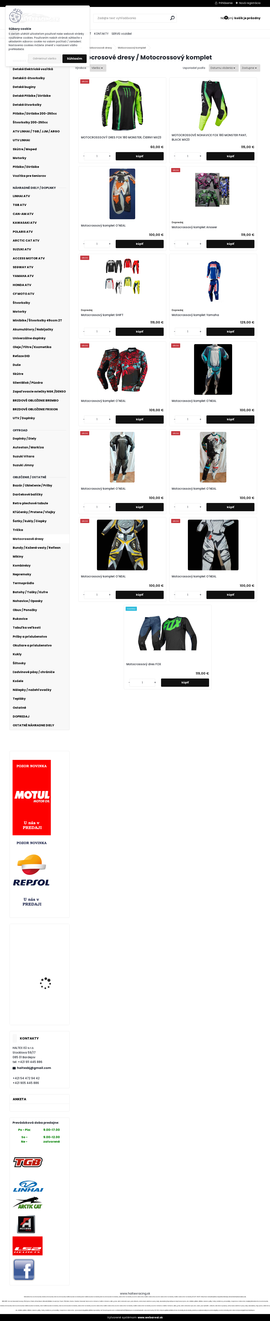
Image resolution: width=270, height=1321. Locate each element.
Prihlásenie (226, 3)
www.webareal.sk (150, 1317)
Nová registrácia (249, 3)
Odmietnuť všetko (44, 58)
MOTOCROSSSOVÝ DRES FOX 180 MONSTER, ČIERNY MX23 (97, 141)
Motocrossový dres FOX (166, 427)
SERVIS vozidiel (122, 34)
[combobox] (224, 68)
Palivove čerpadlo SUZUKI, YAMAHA (46, 940)
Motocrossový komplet (132, 48)
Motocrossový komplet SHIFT (96, 242)
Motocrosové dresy (100, 48)
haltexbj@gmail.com (34, 1068)
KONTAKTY (101, 34)
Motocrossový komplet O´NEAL (190, 142)
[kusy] (86, 169)
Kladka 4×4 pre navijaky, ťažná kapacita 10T (50, 967)
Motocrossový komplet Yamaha (142, 242)
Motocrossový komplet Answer (235, 143)
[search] (172, 18)
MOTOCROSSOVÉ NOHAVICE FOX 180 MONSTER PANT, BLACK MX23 (142, 142)
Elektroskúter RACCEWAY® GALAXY (47, 1000)
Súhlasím (74, 58)
